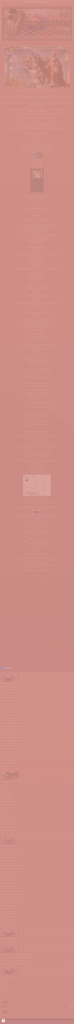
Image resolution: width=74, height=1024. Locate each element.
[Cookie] (3, 1021)
